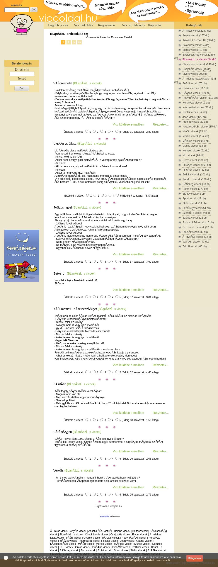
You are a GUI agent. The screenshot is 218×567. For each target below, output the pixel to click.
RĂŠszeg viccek (69, 550)
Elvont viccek (139, 534)
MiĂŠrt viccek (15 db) (194, 131)
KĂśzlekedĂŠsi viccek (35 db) (199, 126)
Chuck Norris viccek (96, 534)
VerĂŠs (58, 470)
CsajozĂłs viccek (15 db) (196, 69)
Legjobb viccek (58, 25)
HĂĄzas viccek (110, 537)
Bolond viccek (122, 531)
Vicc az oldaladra (133, 25)
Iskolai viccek (110, 540)
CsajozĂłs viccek (120, 534)
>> (79, 42)
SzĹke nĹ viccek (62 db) (197, 227)
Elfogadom (194, 558)
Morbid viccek (104, 543)
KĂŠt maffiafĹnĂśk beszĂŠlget (75, 309)
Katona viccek (144, 540)
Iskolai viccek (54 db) (194, 112)
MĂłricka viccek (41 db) (195, 141)
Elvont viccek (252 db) (195, 73)
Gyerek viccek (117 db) (195, 88)
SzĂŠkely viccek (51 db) (196, 208)
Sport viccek (121, 550)
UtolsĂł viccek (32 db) (195, 232)
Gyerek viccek (91, 537)
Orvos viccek (82, 547)
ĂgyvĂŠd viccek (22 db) (197, 236)
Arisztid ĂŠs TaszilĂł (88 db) (198, 40)
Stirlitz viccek (137, 550)
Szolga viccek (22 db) (195, 217)
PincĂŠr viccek (121, 547)
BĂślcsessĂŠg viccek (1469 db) (194, 54)
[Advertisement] (21, 46)
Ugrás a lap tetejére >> (108, 506)
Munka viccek (142, 543)
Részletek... (161, 124)
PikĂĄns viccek (101, 547)
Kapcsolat (155, 25)
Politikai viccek (140, 547)
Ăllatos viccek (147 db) (196, 30)
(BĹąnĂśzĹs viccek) (87, 83)
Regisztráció (106, 25)
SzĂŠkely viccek (157, 550)
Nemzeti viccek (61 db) (195, 150)
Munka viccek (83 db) (194, 145)
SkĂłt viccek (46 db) (194, 193)
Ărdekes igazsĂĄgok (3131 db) (195, 78)
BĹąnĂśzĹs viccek (64, 34)
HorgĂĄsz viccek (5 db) (196, 102)
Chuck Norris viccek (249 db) (199, 64)
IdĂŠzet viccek (68, 540)
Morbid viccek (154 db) (195, 136)
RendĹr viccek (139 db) (196, 179)
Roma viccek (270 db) (195, 188)
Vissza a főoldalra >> (98, 37)
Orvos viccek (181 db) (195, 160)
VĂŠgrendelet (62, 83)
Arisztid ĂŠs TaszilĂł (100, 531)
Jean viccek (127, 540)
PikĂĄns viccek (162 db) (196, 164)
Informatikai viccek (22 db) (197, 107)
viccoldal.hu (104, 516)
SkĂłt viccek (105, 550)
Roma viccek (88, 550)
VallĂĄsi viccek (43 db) (195, 241)
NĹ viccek (66, 547)
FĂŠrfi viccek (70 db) (194, 83)
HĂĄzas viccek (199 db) (196, 93)
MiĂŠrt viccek (86, 543)
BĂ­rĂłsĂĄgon (62, 432)
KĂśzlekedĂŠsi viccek (63, 543)
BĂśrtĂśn (59, 384)
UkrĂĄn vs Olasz (65, 143)
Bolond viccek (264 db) (195, 45)
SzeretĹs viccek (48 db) (196, 212)
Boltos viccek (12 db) (194, 49)
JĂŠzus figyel (62, 207)
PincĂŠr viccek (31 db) (195, 169)
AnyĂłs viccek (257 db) (195, 35)
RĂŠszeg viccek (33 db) (196, 184)
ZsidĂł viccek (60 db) (194, 246)
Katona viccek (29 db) (195, 121)
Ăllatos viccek (59, 531)
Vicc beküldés (83, 25)
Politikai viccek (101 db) (196, 174)
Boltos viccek (140, 531)
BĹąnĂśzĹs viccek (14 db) (199, 59)
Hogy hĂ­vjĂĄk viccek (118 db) (200, 97)
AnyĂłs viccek (78, 531)
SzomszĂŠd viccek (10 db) (198, 222)
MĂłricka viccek (123, 543)
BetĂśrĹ (59, 273)
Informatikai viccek (89, 540)
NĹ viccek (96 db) (193, 155)
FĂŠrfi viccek (73, 537)
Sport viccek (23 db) (194, 198)
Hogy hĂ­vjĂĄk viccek (134, 537)
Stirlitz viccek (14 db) (194, 203)
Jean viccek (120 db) (194, 117)
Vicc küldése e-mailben (128, 124)
